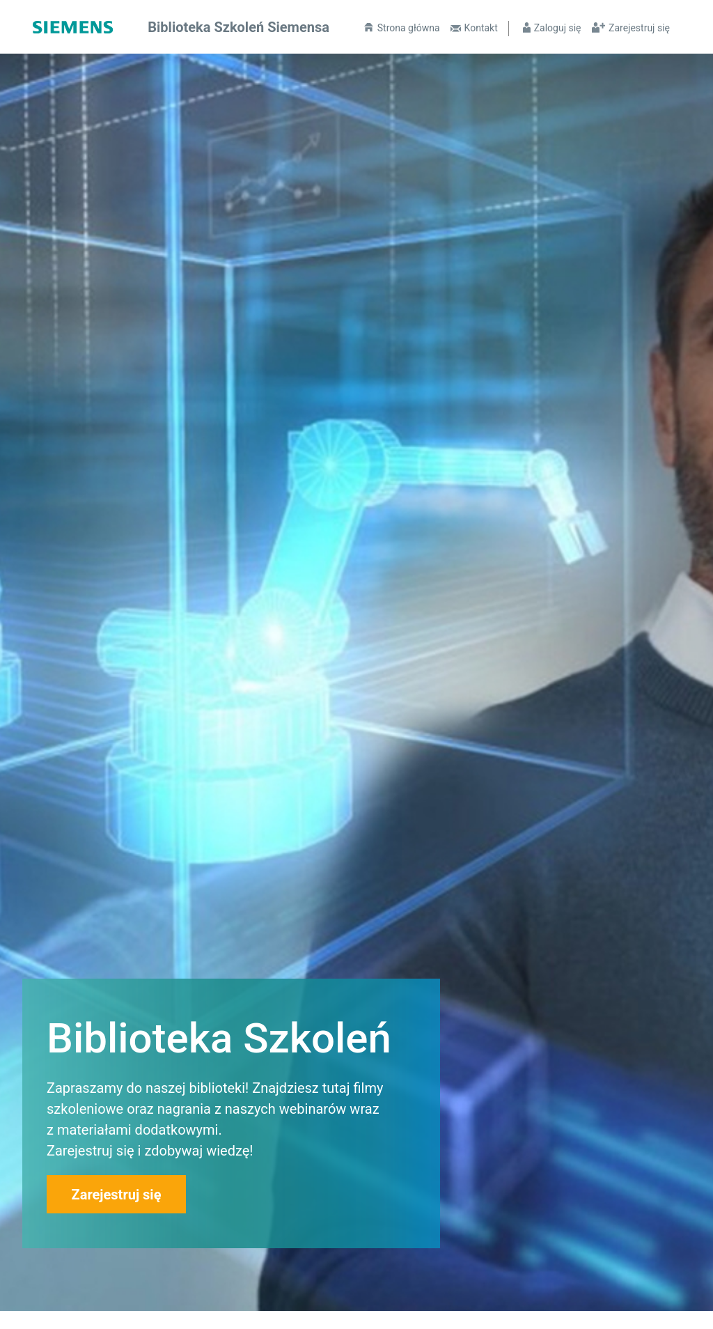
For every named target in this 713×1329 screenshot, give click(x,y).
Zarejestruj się (639, 27)
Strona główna (408, 27)
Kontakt (481, 27)
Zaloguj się (557, 27)
